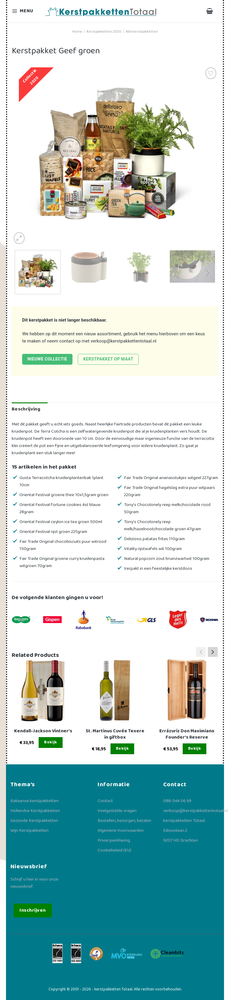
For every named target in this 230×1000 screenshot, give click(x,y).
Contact (105, 800)
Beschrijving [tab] (26, 409)
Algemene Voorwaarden (121, 830)
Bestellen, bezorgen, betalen (124, 820)
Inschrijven (32, 910)
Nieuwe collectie (47, 359)
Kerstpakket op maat (108, 359)
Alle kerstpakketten (142, 31)
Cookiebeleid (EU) (114, 850)
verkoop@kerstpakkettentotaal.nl (124, 341)
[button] (213, 651)
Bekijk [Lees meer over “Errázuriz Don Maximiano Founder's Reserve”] (194, 748)
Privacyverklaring (114, 840)
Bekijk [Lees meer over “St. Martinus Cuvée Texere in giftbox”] (122, 748)
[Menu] (26, 11)
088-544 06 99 (177, 800)
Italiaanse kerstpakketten (34, 800)
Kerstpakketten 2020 (104, 31)
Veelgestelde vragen (117, 810)
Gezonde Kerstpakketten (34, 820)
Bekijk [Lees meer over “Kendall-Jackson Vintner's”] (50, 742)
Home (77, 31)
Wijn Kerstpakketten (29, 830)
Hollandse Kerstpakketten (35, 810)
